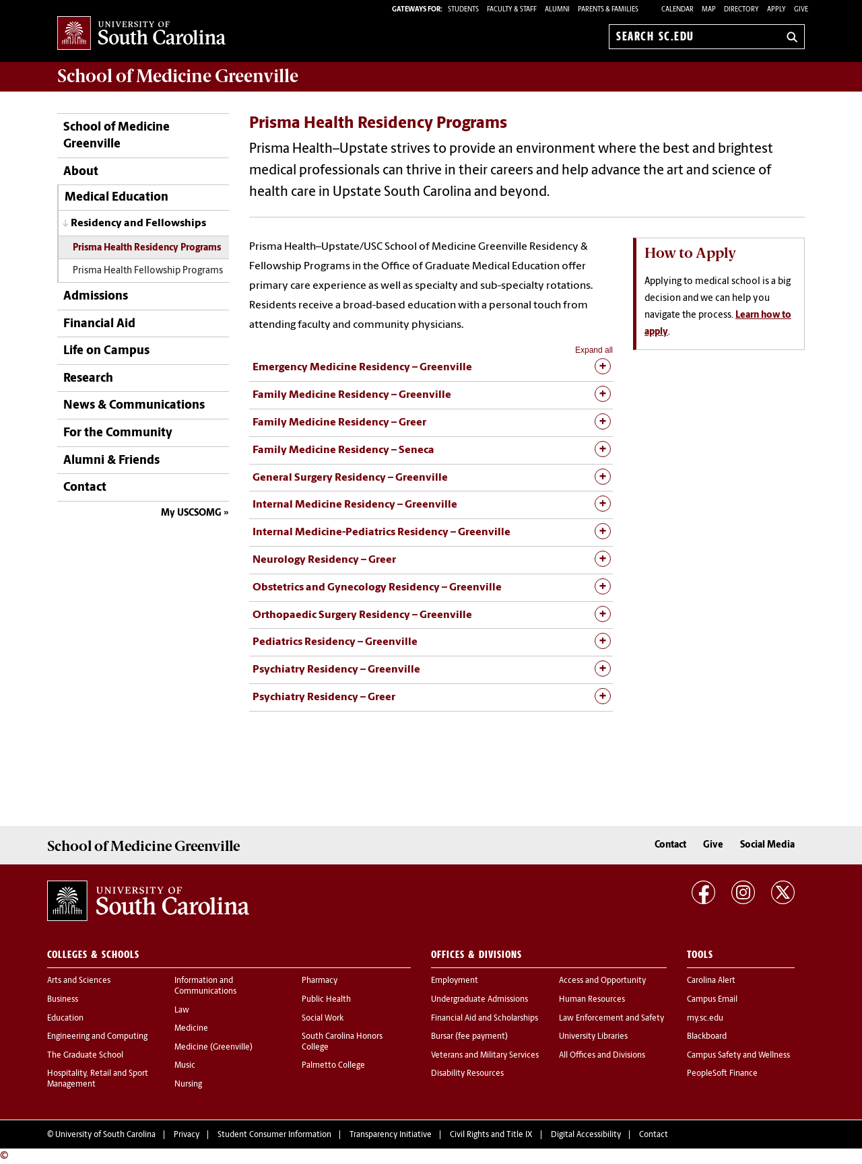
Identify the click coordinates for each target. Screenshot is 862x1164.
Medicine (191, 1029)
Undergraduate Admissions (479, 1000)
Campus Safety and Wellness (738, 1056)
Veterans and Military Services (485, 1056)
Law (181, 1010)
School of (177, 76)
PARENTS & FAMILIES (608, 9)
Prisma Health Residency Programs (147, 248)
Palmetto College (333, 1066)
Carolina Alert (711, 981)
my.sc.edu (705, 1019)
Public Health (326, 1000)
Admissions (95, 296)
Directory (741, 9)
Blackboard (707, 1037)
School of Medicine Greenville (116, 136)
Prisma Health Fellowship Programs (148, 271)
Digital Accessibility (586, 1135)
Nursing (188, 1085)
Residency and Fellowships (138, 223)
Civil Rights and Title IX (491, 1135)
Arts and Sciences (78, 981)
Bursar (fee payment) (469, 1037)
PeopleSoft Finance (722, 1074)
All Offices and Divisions (602, 1056)
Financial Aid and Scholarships (484, 1019)
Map (709, 9)
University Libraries (593, 1037)
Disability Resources (467, 1074)
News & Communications (134, 405)
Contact (84, 487)
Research (88, 378)
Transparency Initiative (391, 1135)
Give (801, 9)
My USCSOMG (191, 513)
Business (62, 1000)
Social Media (767, 845)
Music (184, 1066)
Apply (776, 9)
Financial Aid (99, 324)
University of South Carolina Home (141, 34)
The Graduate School (85, 1056)
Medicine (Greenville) (213, 1047)
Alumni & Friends (111, 460)
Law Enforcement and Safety (611, 1019)
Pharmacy (319, 981)
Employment (454, 981)
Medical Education (116, 197)
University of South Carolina (105, 1135)
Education (65, 1019)
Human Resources (592, 1000)
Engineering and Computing (97, 1037)
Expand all (594, 350)
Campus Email (712, 1000)
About (80, 172)
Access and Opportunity (602, 981)
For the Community (117, 433)
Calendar (677, 9)
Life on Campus (106, 351)
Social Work (322, 1019)
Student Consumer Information (274, 1135)
